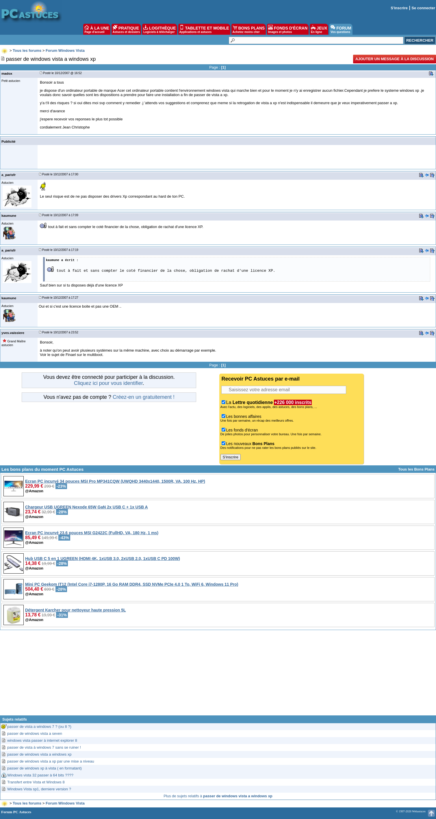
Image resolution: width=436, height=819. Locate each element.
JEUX (319, 29)
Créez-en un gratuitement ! (144, 397)
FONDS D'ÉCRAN (287, 29)
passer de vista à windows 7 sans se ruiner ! (44, 747)
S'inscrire (399, 8)
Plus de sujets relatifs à (218, 796)
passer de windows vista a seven (34, 733)
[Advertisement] (218, 674)
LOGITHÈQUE (159, 29)
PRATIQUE (126, 29)
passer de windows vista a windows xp (39, 754)
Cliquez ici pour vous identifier (108, 383)
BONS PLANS (249, 29)
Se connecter (423, 8)
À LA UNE (96, 29)
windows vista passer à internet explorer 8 (42, 740)
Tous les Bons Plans (416, 469)
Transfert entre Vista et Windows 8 (36, 782)
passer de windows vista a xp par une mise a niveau (50, 761)
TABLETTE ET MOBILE (204, 29)
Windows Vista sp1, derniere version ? (39, 789)
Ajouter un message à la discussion (394, 59)
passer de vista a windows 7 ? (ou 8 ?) (39, 726)
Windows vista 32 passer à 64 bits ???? (40, 775)
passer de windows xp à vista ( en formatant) (44, 768)
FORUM (341, 29)
